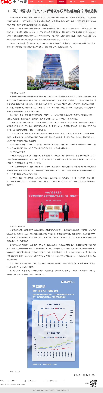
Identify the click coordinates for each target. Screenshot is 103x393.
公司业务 (51, 2)
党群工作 (72, 2)
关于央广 (40, 2)
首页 (31, 2)
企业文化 (82, 2)
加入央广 (93, 2)
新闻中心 (61, 2)
